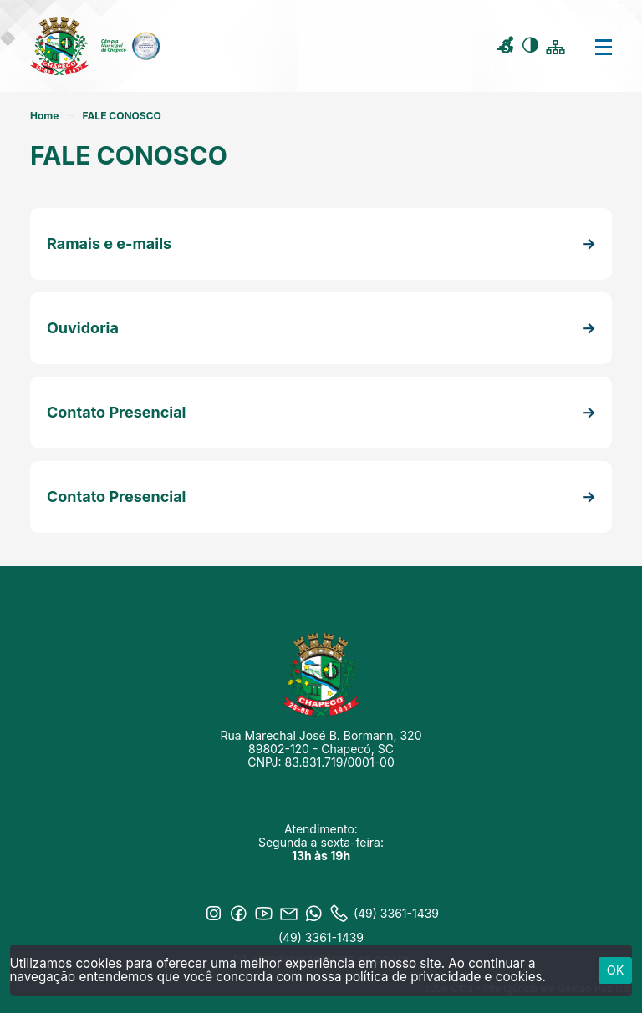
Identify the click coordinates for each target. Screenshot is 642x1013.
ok (615, 970)
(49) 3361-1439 (321, 937)
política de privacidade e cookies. (445, 977)
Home (44, 115)
